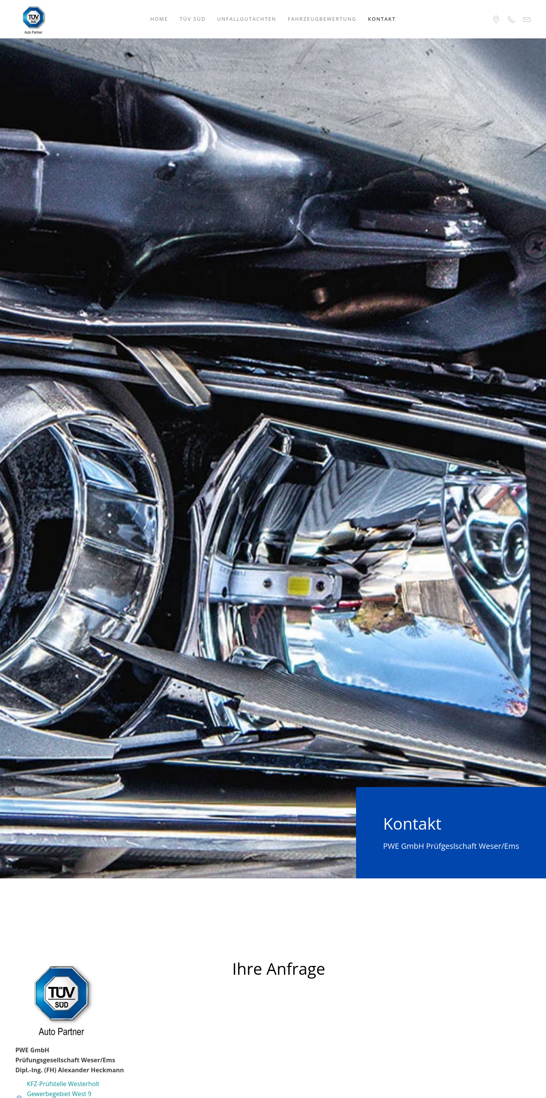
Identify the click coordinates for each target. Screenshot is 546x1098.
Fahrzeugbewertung (322, 18)
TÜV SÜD (193, 18)
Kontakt (382, 18)
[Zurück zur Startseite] (33, 19)
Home (159, 18)
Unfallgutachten (246, 18)
